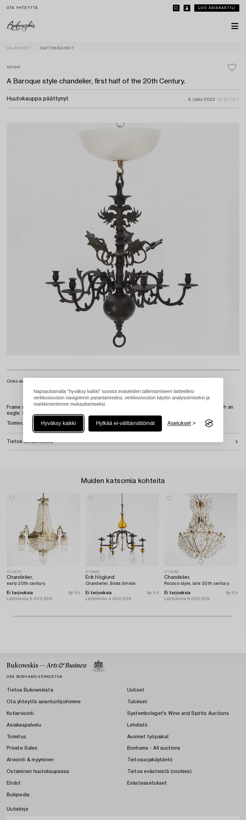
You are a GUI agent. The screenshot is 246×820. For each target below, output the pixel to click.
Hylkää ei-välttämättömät (125, 423)
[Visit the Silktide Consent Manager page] (209, 423)
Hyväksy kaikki (58, 423)
